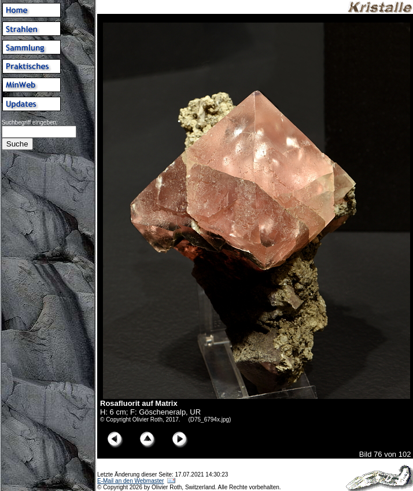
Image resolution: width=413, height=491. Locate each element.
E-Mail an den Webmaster (130, 481)
